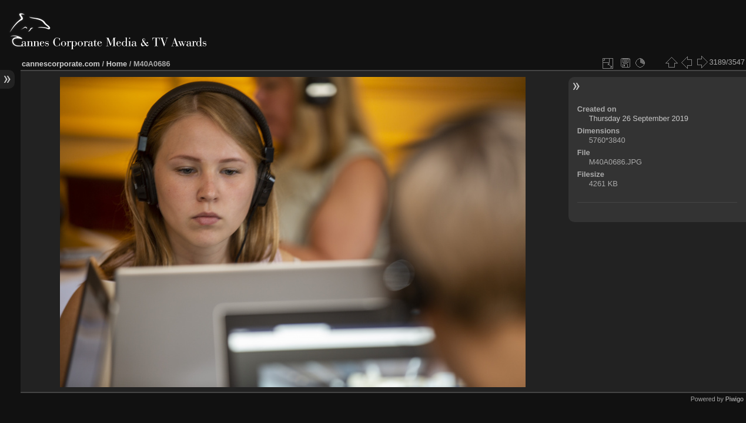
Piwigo (734, 398)
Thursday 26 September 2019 (638, 118)
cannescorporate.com (61, 63)
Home (117, 63)
